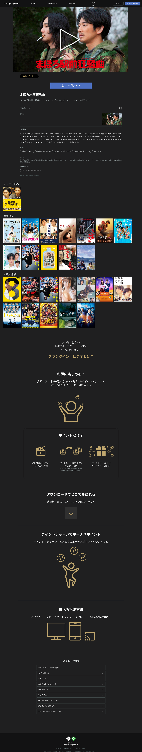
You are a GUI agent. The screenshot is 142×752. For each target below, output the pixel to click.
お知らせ (58, 748)
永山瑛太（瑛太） (27, 151)
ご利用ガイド (67, 748)
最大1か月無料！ (132, 3)
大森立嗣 (24, 170)
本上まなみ (86, 151)
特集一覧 (72, 4)
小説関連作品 (35, 170)
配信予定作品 (52, 4)
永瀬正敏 (68, 151)
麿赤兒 (77, 151)
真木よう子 (58, 151)
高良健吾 (48, 151)
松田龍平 (39, 151)
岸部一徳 (96, 151)
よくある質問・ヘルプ (79, 748)
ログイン (118, 3)
